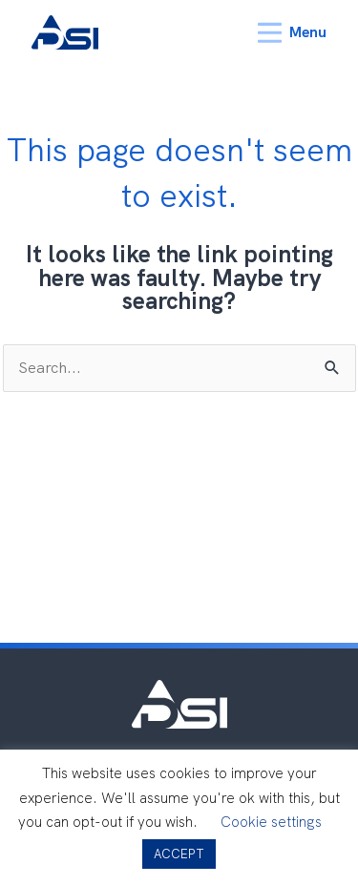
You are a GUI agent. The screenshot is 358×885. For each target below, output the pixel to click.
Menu (292, 33)
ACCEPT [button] (179, 854)
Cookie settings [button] (271, 822)
